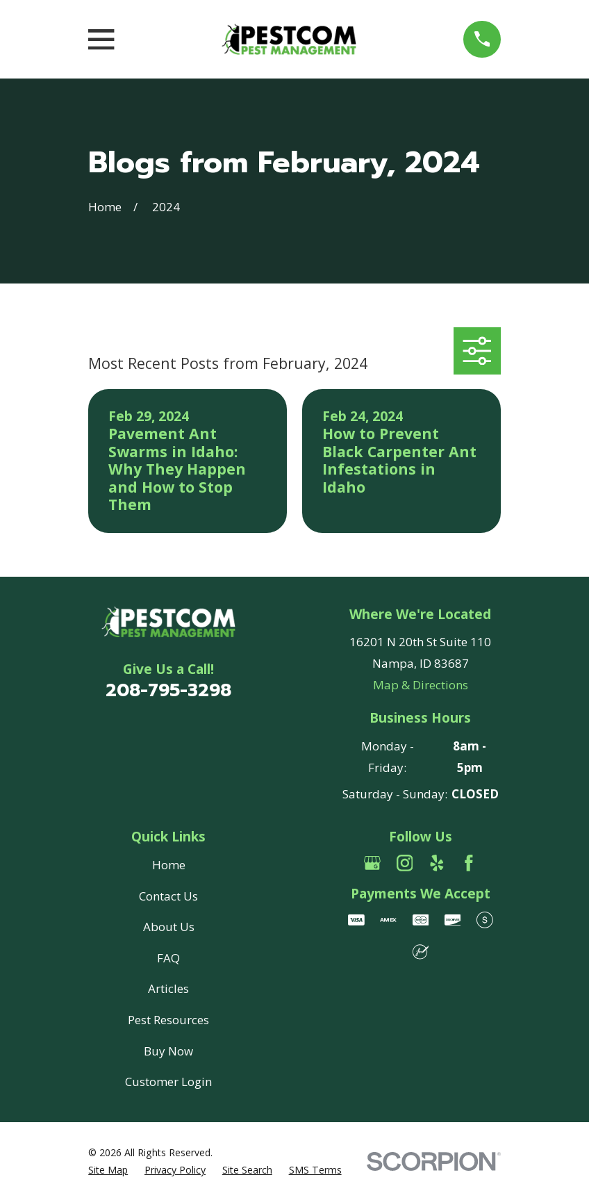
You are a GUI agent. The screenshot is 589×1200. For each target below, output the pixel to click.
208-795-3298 (168, 690)
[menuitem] (108, 1170)
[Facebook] (469, 863)
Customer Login (168, 1082)
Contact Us (168, 896)
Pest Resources (168, 1020)
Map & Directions (420, 685)
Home (168, 865)
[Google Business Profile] (372, 863)
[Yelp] (437, 863)
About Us (168, 927)
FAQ (168, 958)
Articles (168, 988)
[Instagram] (405, 863)
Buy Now (168, 1051)
